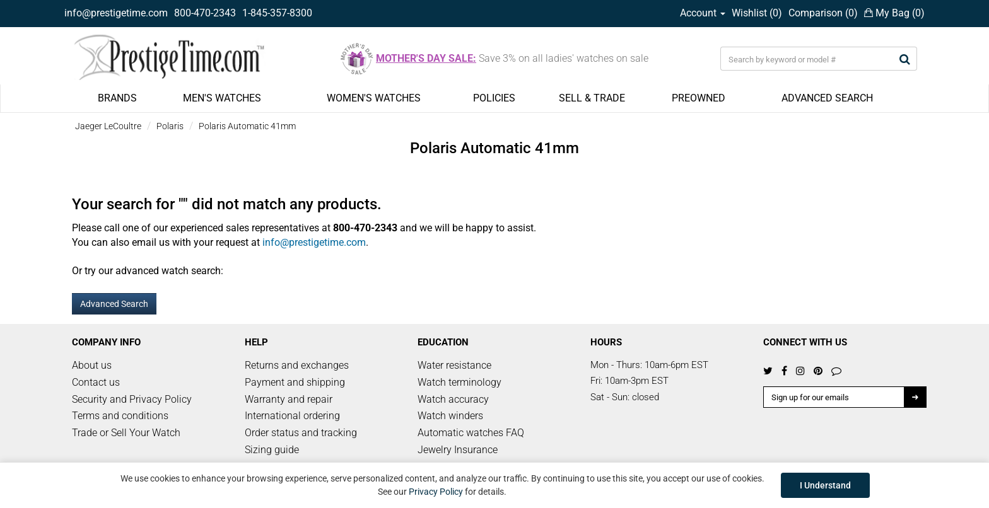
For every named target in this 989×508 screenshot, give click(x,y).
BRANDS (117, 98)
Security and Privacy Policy (132, 399)
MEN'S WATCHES (222, 98)
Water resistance (454, 365)
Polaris (170, 126)
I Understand (825, 485)
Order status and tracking (301, 433)
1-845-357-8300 (277, 13)
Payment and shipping (295, 382)
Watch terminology (459, 382)
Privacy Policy (436, 492)
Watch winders (450, 416)
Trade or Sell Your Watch (126, 433)
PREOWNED (698, 98)
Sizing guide (272, 450)
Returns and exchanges (297, 365)
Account (702, 13)
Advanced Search (114, 304)
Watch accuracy (453, 399)
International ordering (292, 416)
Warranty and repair (288, 399)
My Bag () (894, 13)
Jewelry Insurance (458, 450)
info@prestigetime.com (116, 13)
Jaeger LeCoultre (108, 126)
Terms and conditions (120, 416)
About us (92, 365)
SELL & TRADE (592, 98)
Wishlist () (757, 13)
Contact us (96, 382)
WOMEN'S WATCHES (374, 98)
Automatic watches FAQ (471, 433)
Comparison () (823, 13)
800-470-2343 (205, 13)
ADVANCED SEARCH (827, 98)
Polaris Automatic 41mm (247, 126)
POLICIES (494, 98)
